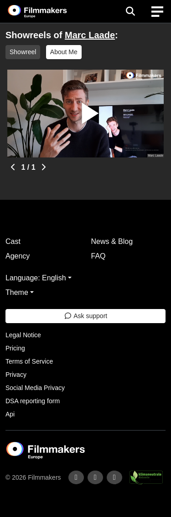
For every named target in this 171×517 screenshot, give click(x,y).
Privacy (15, 374)
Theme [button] (16, 292)
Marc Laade (90, 35)
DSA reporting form (32, 401)
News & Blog (112, 241)
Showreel (23, 52)
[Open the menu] (130, 11)
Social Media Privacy (35, 387)
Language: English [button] (35, 278)
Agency (17, 256)
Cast (13, 241)
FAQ (98, 256)
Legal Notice (23, 335)
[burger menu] (157, 11)
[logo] (48, 11)
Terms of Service (29, 361)
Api (10, 414)
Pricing (15, 348)
